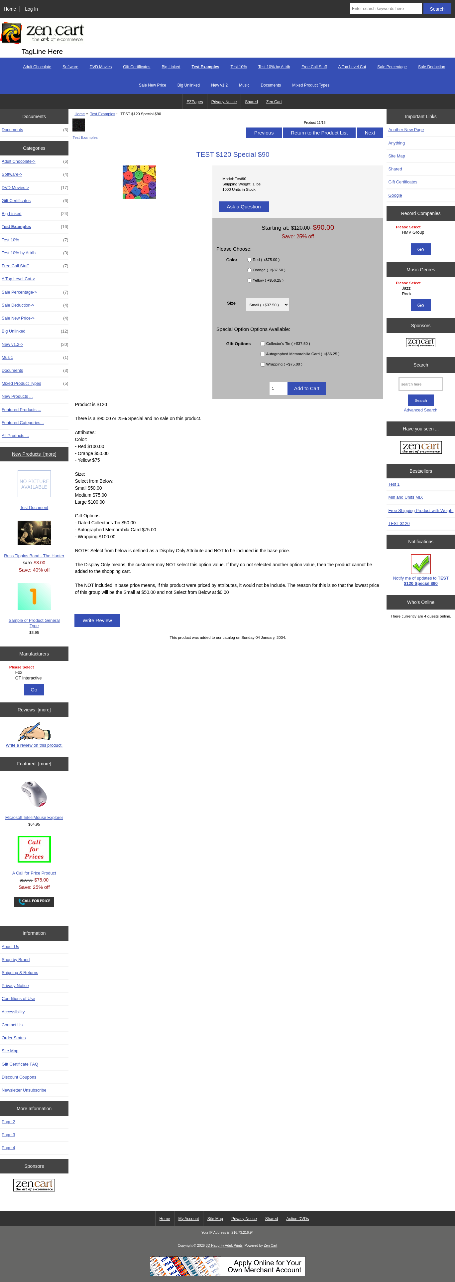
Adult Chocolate (37, 67)
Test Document (34, 490)
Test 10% (239, 67)
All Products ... (15, 435)
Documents (271, 85)
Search (420, 365)
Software (70, 67)
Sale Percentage (392, 67)
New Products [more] (34, 454)
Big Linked (171, 67)
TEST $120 (398, 523)
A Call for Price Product (34, 856)
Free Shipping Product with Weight (420, 510)
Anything (396, 142)
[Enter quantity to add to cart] (278, 388)
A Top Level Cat (352, 67)
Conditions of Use (18, 998)
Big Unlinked (188, 85)
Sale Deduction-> (35, 305)
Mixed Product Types (310, 85)
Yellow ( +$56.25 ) (268, 280)
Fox (35, 672)
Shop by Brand (16, 959)
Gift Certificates (136, 67)
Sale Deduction (431, 67)
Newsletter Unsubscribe (24, 1090)
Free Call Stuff (314, 67)
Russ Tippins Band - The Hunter (34, 539)
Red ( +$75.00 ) (266, 259)
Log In (31, 9)
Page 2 (8, 1121)
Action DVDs (297, 1218)
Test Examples (102, 114)
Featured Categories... (23, 422)
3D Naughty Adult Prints (224, 1245)
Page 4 (8, 1147)
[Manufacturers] (34, 673)
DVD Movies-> (35, 187)
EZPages (194, 102)
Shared (251, 102)
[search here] (420, 384)
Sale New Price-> (35, 318)
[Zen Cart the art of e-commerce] (34, 1185)
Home (10, 9)
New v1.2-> (35, 344)
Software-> (35, 174)
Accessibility (13, 1011)
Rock (421, 294)
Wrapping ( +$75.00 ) (284, 364)
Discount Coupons (19, 1077)
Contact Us (12, 1024)
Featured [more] (34, 763)
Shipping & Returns (20, 972)
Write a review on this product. (34, 735)
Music (244, 85)
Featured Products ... (21, 409)
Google (395, 195)
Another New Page (406, 129)
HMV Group (421, 232)
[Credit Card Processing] (227, 1275)
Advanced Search (420, 409)
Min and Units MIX (405, 497)
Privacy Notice (224, 102)
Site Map (10, 1050)
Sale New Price (152, 85)
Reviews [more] (34, 709)
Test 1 (393, 484)
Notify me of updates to (421, 570)
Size (231, 302)
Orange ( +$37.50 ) (269, 270)
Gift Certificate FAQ (20, 1064)
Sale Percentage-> (35, 292)
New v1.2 (219, 85)
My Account (188, 1218)
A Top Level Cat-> (18, 278)
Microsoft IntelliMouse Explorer (34, 800)
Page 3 (8, 1134)
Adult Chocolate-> (35, 161)
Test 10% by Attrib (274, 67)
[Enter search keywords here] (386, 8)
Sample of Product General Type (34, 605)
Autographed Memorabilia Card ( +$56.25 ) (303, 354)
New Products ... (17, 396)
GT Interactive (35, 678)
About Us (10, 946)
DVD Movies (101, 67)
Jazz (421, 288)
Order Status (14, 1037)
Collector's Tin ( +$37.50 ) (288, 343)
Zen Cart (274, 102)
